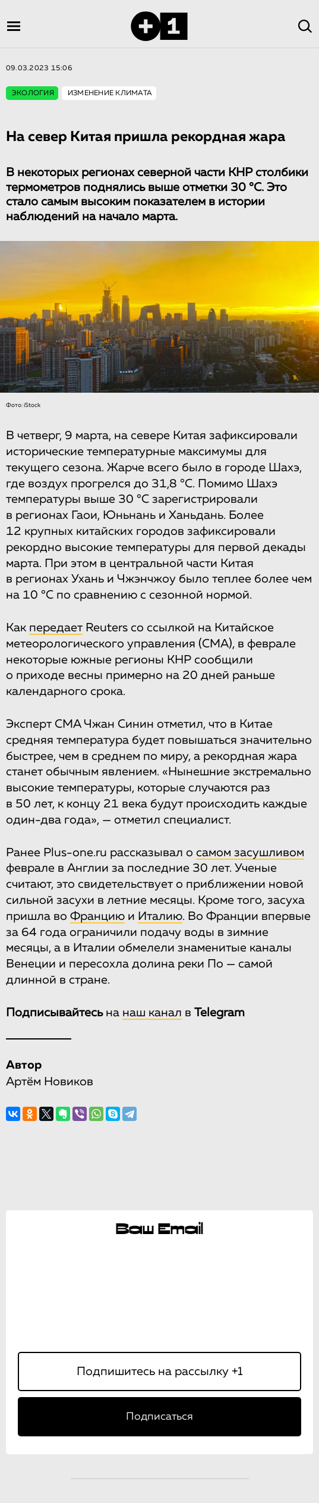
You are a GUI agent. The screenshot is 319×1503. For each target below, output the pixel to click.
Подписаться (159, 1416)
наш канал (152, 1013)
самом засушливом (250, 853)
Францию (97, 916)
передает (56, 628)
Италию (160, 916)
